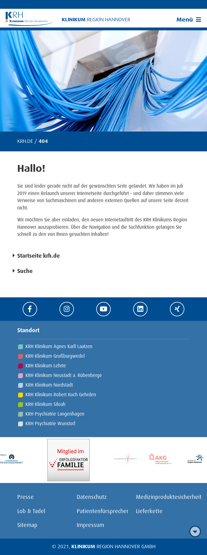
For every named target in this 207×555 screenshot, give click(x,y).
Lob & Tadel (31, 510)
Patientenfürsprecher (103, 510)
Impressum (90, 524)
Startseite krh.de (38, 255)
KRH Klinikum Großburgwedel (55, 356)
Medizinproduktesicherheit (169, 496)
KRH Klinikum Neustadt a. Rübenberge (63, 375)
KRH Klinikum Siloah (45, 404)
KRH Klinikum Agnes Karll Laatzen (58, 346)
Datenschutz (92, 496)
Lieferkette (149, 510)
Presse (25, 496)
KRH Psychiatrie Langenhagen (54, 414)
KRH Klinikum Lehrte (45, 365)
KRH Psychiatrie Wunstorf (50, 423)
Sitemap (27, 524)
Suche (25, 270)
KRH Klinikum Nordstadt (49, 385)
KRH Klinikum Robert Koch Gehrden (60, 394)
